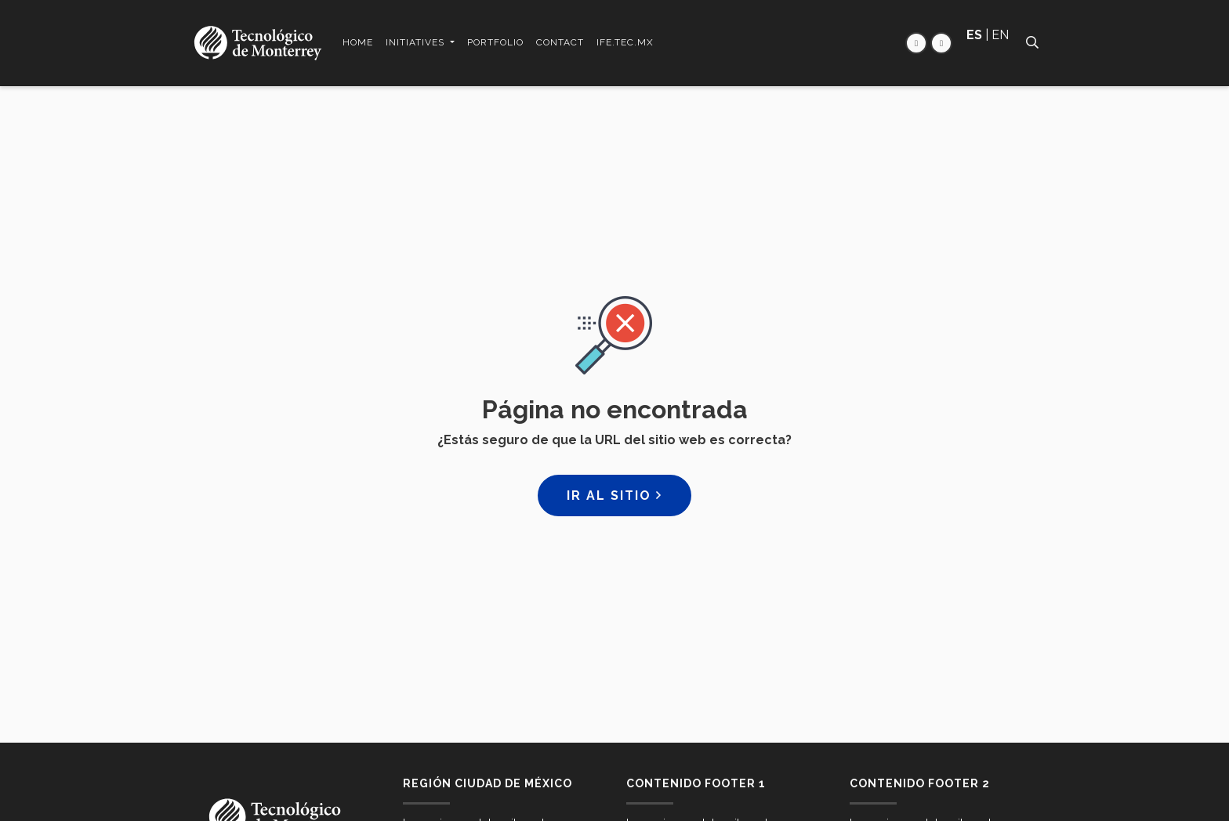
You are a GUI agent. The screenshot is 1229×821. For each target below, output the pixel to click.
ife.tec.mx (625, 42)
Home (358, 42)
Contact (560, 42)
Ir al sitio (614, 495)
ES (974, 34)
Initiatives (417, 42)
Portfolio (495, 42)
